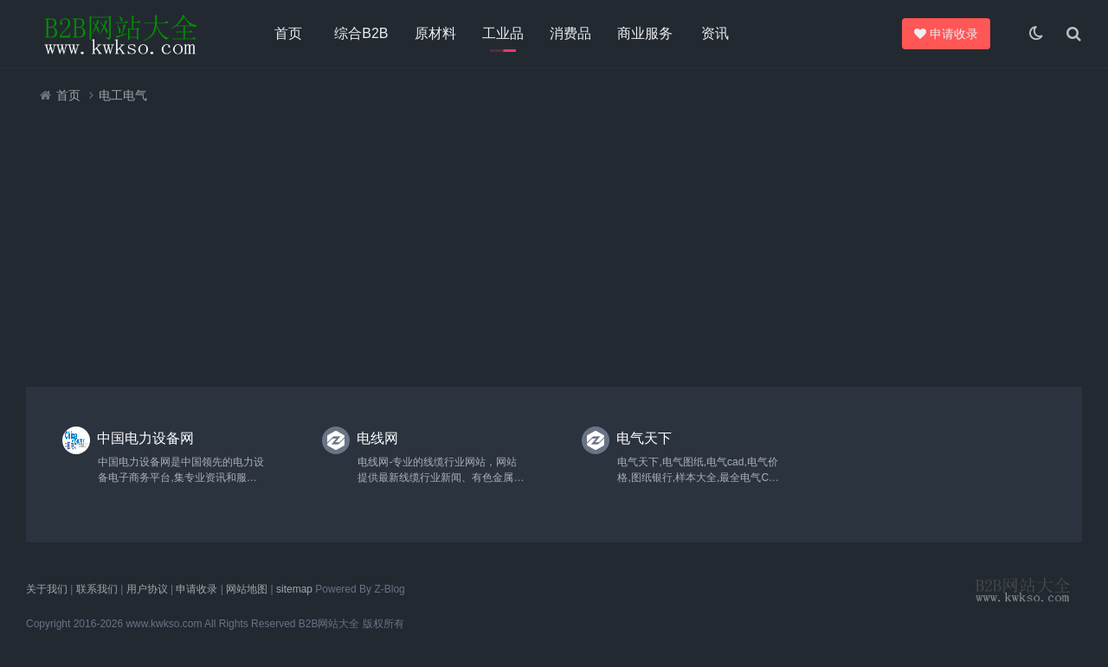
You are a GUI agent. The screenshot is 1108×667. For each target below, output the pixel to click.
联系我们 (97, 589)
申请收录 (949, 34)
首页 (288, 33)
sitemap (294, 589)
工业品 (503, 33)
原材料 (435, 33)
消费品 (570, 33)
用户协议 (147, 589)
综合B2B (361, 33)
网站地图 (246, 589)
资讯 (715, 33)
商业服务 (645, 33)
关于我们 (47, 589)
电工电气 (123, 95)
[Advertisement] (545, 245)
